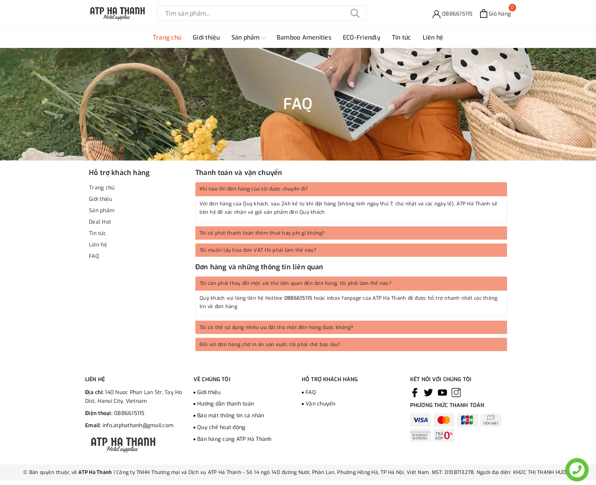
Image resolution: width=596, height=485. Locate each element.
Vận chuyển (321, 403)
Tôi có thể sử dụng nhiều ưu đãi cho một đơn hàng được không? (276, 327)
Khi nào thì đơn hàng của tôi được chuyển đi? (254, 189)
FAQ (94, 256)
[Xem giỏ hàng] (495, 13)
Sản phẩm (248, 37)
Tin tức (401, 37)
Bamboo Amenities (304, 37)
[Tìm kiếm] (355, 13)
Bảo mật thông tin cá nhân (230, 415)
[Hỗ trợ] (453, 13)
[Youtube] (442, 392)
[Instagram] (456, 392)
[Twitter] (428, 392)
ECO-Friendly (361, 37)
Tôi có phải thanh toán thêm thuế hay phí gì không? (262, 233)
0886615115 (298, 298)
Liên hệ (433, 37)
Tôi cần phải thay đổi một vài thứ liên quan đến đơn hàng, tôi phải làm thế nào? (296, 283)
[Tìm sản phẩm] (261, 13)
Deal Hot (100, 222)
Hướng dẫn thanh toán (225, 403)
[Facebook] (414, 392)
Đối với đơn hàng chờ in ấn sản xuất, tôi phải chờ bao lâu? (270, 344)
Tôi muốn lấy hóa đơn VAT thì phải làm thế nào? (258, 250)
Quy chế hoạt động (221, 427)
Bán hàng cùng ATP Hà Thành (234, 439)
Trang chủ (167, 37)
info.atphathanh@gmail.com (138, 425)
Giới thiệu (206, 37)
